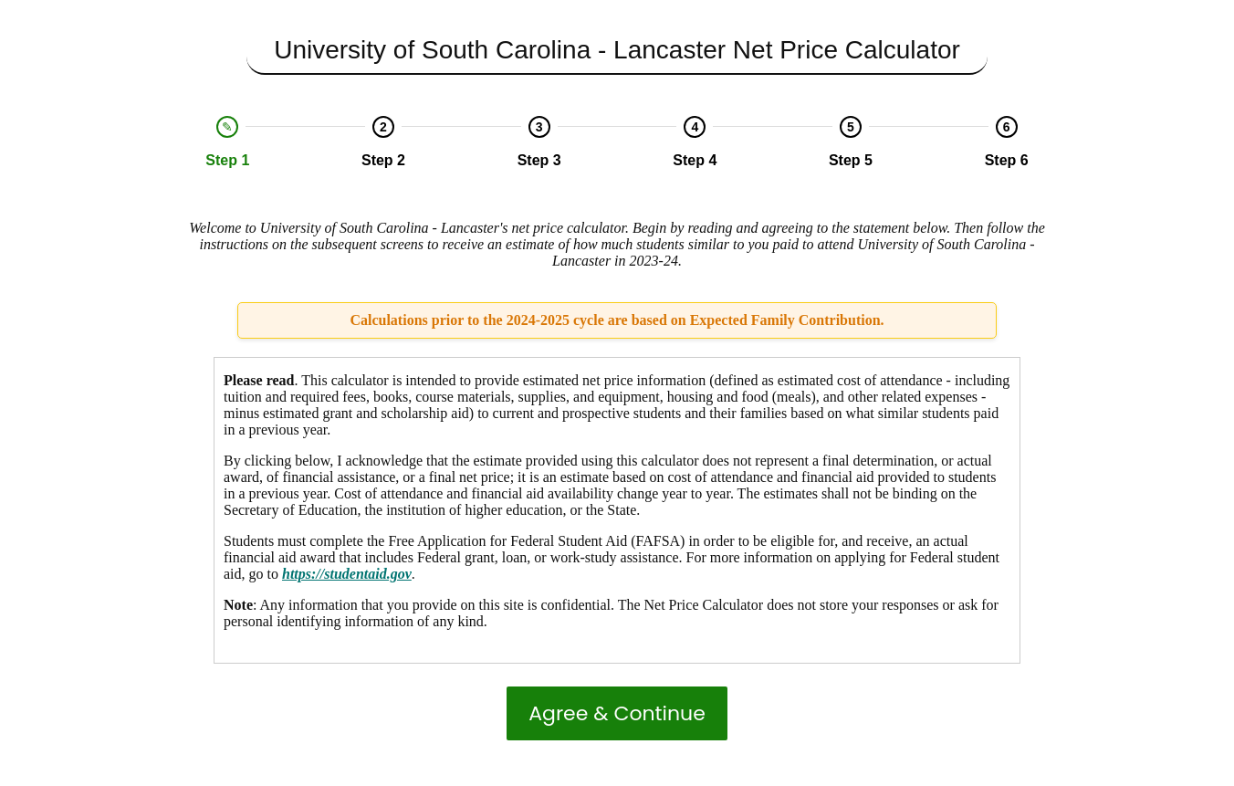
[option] (228, 142)
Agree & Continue (617, 713)
